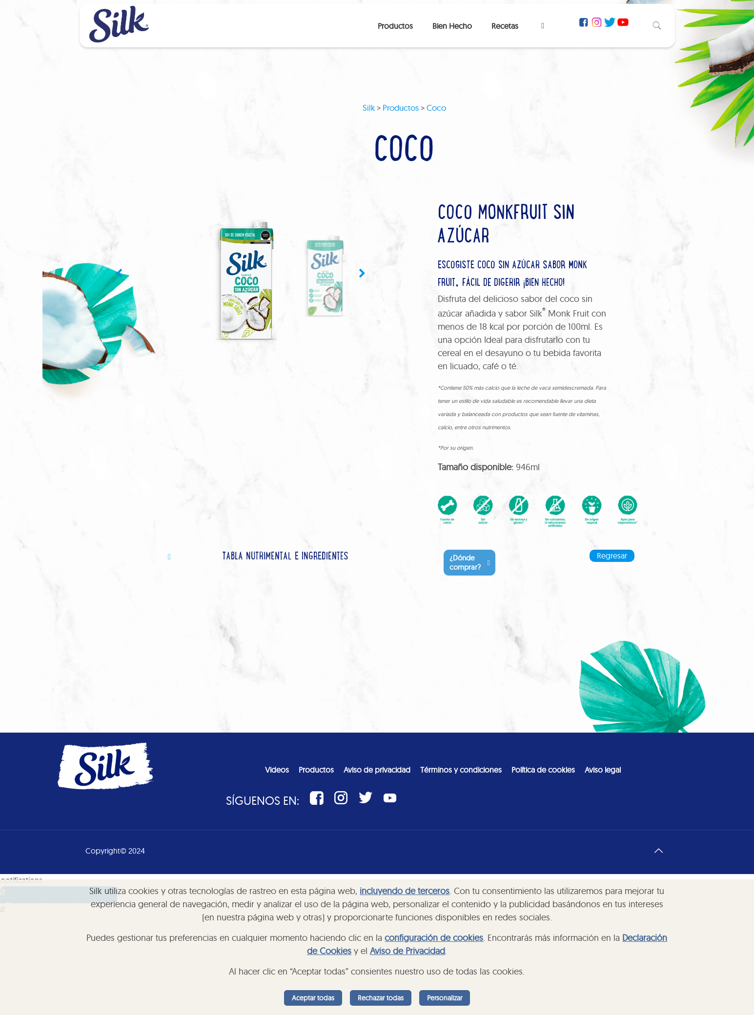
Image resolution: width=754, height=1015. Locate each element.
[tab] (283, 557)
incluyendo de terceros (404, 890)
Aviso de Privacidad (407, 950)
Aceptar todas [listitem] (313, 998)
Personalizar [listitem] (444, 998)
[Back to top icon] (659, 850)
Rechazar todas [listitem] (381, 998)
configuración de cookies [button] (434, 937)
